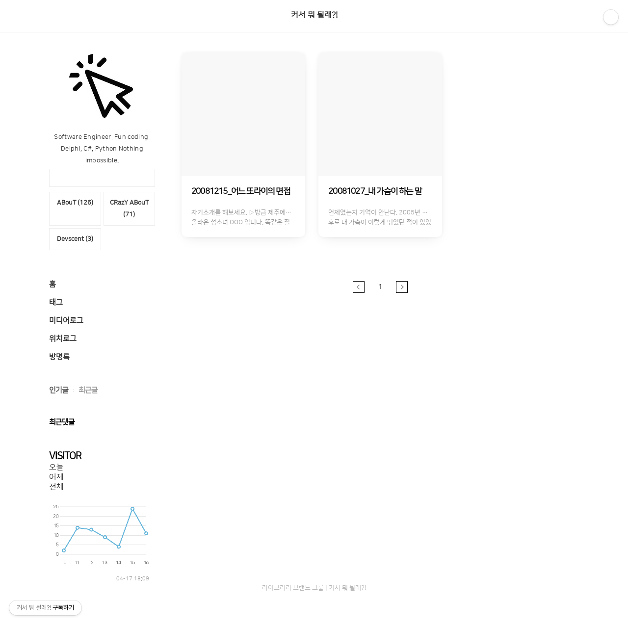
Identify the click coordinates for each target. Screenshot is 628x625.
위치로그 (63, 339)
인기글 (58, 390)
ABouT (75, 202)
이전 (359, 287)
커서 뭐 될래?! (314, 14)
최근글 (88, 390)
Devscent (75, 238)
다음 (402, 287)
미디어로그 (66, 320)
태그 (56, 302)
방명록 (59, 357)
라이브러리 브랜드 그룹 (293, 587)
